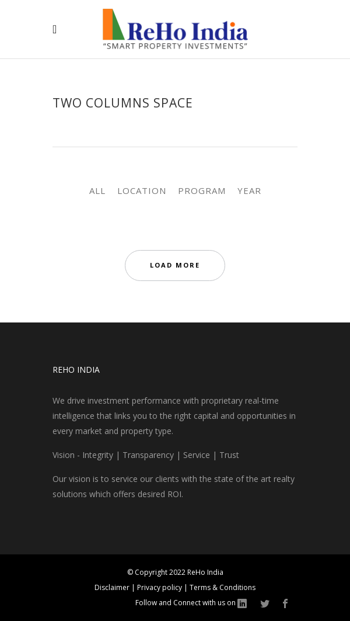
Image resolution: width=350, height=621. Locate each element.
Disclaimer (112, 587)
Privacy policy (160, 587)
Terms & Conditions (223, 587)
